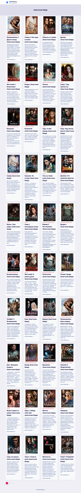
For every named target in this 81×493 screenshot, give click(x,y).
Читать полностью (11, 59)
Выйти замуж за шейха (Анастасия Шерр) (13, 413)
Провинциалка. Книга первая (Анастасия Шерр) (67, 321)
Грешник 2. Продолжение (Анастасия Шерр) (67, 367)
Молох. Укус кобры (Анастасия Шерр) (13, 227)
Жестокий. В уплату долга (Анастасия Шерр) (31, 276)
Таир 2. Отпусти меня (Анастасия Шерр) (31, 459)
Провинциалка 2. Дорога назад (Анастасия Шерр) (13, 39)
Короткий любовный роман (65, 35)
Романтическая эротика (29, 126)
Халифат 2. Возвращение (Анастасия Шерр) (13, 321)
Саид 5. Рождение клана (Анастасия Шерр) (67, 459)
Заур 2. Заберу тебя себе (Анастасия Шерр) (31, 413)
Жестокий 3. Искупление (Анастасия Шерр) (13, 87)
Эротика (26, 35)
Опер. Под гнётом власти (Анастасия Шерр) (67, 131)
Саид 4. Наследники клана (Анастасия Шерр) (31, 227)
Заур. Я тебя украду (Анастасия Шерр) (49, 131)
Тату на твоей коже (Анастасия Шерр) (48, 178)
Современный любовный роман (12, 35)
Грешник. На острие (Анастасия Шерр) (31, 178)
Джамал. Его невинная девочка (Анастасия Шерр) (67, 178)
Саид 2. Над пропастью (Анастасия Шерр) (67, 87)
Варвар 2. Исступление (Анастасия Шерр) (49, 226)
